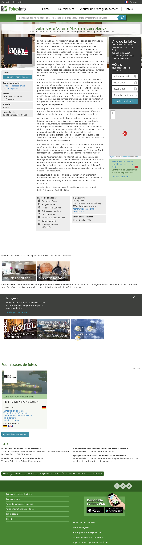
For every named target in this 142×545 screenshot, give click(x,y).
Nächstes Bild (45, 382)
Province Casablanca (75, 473)
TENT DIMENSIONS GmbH (21, 402)
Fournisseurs (66, 9)
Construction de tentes (14, 410)
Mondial (18, 473)
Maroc (31, 473)
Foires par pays (13, 499)
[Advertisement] (70, 245)
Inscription (18, 2)
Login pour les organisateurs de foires (90, 542)
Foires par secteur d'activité (19, 494)
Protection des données (84, 522)
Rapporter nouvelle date (17, 77)
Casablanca (96, 473)
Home (5, 473)
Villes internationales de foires (20, 509)
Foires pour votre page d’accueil (88, 532)
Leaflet (112, 156)
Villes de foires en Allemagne (19, 504)
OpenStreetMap (126, 156)
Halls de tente (9, 418)
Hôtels (129, 9)
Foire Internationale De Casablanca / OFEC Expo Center (123, 164)
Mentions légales (81, 527)
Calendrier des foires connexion (88, 537)
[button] (124, 134)
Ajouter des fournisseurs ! (15, 434)
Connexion (6, 2)
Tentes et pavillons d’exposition (17, 415)
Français (134, 2)
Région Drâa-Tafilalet (50, 473)
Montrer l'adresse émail (14, 85)
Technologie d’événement (15, 413)
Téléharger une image (16, 312)
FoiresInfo (15, 8)
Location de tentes (11, 420)
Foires (47, 9)
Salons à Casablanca (121, 176)
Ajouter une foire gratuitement (99, 9)
